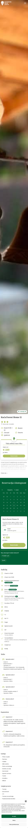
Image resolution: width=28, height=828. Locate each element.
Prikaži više (4, 473)
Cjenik (3, 560)
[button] (26, 801)
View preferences (14, 824)
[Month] (11, 490)
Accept (14, 816)
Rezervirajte (14, 456)
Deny (14, 820)
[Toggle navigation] (25, 3)
